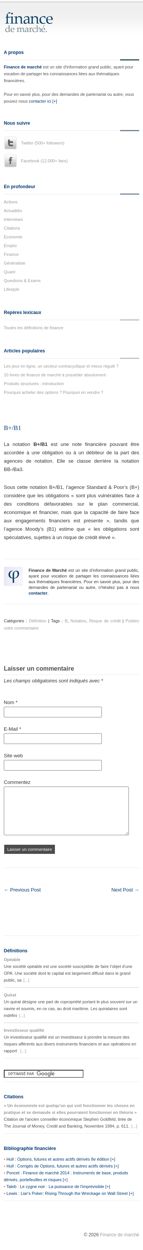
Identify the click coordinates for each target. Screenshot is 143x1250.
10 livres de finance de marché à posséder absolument (55, 375)
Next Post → (125, 890)
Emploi (10, 245)
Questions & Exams (22, 280)
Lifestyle (11, 289)
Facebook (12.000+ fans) (44, 161)
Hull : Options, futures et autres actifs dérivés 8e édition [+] (60, 1159)
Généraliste (14, 263)
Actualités (13, 210)
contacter (38, 593)
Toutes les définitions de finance (33, 327)
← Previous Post (22, 890)
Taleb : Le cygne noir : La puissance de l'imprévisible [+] (58, 1186)
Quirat (10, 995)
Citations (12, 228)
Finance (11, 254)
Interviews (13, 219)
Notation (78, 621)
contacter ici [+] (43, 101)
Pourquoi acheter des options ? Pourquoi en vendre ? (53, 392)
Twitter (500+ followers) (42, 143)
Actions (11, 202)
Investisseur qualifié (24, 1030)
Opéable (12, 959)
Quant (9, 272)
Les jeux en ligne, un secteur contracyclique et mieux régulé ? (61, 366)
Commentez (17, 782)
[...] (26, 980)
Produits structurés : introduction (34, 383)
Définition (38, 621)
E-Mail (12, 729)
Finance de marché (23, 67)
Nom (11, 702)
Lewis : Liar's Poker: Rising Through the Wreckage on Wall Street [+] (70, 1193)
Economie (13, 237)
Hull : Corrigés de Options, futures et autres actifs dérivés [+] (62, 1166)
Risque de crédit (105, 621)
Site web (13, 755)
